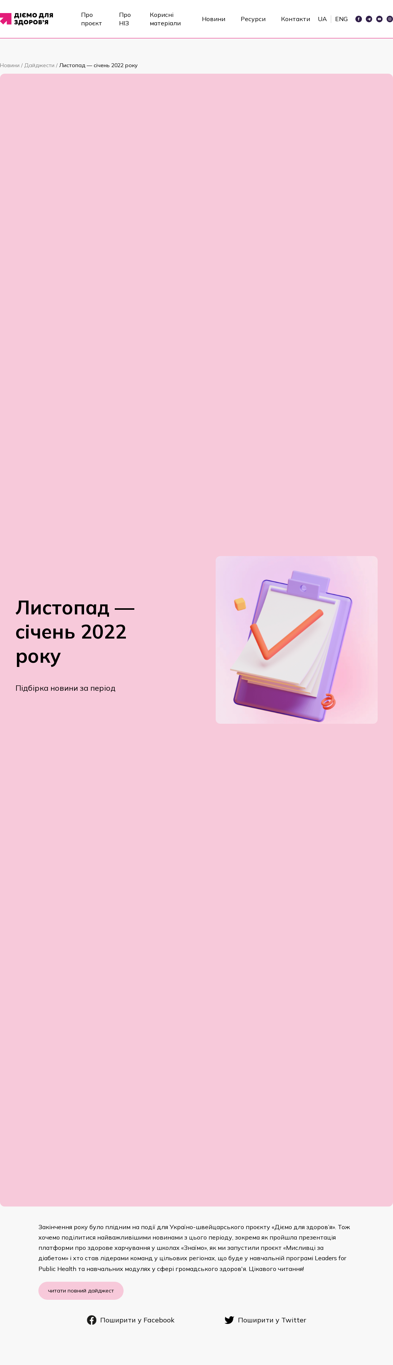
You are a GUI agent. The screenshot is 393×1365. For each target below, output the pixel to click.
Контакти (295, 19)
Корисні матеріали (165, 19)
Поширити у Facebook (131, 1320)
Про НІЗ (125, 19)
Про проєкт (91, 19)
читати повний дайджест (81, 1290)
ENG (341, 19)
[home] (29, 19)
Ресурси (253, 19)
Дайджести (40, 65)
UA (322, 19)
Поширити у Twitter (265, 1320)
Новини (213, 19)
